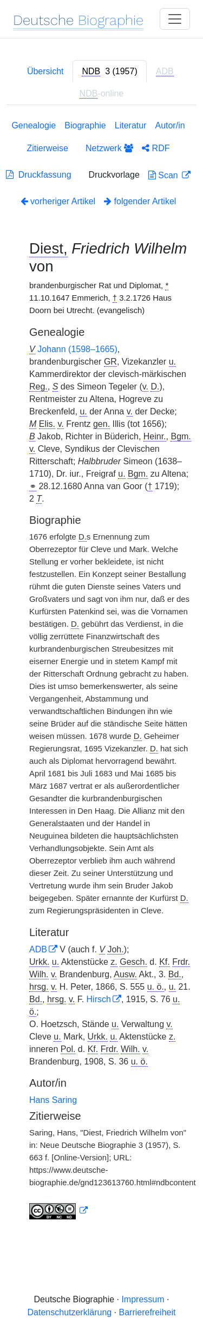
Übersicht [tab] (45, 71)
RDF (155, 148)
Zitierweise (47, 148)
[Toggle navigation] (175, 19)
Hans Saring (53, 1100)
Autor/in (170, 125)
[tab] (109, 71)
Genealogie (33, 125)
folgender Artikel (140, 201)
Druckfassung (38, 174)
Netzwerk (109, 148)
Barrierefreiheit (147, 1312)
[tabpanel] (101, 672)
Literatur (131, 125)
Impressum (142, 1299)
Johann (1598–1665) (77, 349)
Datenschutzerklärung (70, 1312)
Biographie (85, 125)
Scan (164, 175)
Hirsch (99, 999)
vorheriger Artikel (58, 201)
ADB (38, 949)
